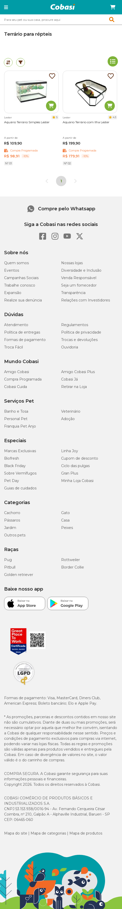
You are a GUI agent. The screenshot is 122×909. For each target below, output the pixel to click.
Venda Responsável (78, 278)
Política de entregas (22, 332)
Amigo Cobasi (16, 372)
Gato (65, 512)
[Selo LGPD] (23, 685)
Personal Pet (15, 418)
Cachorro (12, 512)
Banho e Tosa (16, 411)
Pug (8, 559)
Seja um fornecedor (79, 285)
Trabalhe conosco (19, 285)
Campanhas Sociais (21, 278)
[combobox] (61, 19)
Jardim (10, 527)
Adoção (68, 418)
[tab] (8, 62)
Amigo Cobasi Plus (78, 372)
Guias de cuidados (20, 488)
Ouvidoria (69, 347)
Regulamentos (74, 325)
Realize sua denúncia (23, 300)
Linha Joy (69, 451)
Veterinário (70, 411)
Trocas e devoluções (79, 339)
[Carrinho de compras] (113, 7)
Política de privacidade (81, 332)
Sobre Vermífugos (20, 473)
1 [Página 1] (61, 181)
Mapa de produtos (85, 833)
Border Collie (72, 567)
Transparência (73, 292)
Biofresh (11, 458)
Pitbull (9, 567)
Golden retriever (18, 574)
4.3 (114, 117)
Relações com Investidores (85, 300)
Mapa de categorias (48, 833)
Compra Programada (23, 379)
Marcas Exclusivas (20, 451)
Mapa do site (15, 833)
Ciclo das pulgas (75, 465)
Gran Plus (69, 473)
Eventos (11, 270)
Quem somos (16, 263)
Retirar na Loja (74, 386)
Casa (65, 520)
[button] (6, 7)
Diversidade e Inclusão (81, 270)
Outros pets (14, 535)
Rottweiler (70, 559)
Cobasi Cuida (15, 386)
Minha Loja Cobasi (77, 480)
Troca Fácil (13, 347)
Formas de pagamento (25, 339)
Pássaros (12, 520)
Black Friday (15, 465)
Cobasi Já (69, 379)
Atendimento (16, 325)
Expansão (12, 292)
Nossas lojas (72, 263)
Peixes (67, 527)
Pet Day (11, 480)
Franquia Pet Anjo (20, 426)
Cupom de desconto (79, 458)
